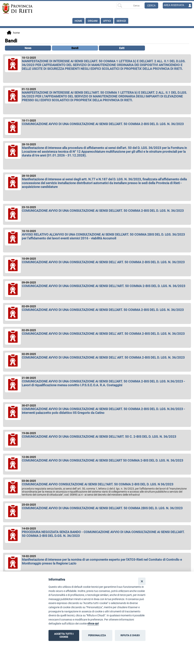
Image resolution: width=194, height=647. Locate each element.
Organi (93, 20)
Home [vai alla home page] (13, 33)
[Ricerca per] (130, 5)
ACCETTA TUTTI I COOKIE (64, 635)
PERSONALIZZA (97, 635)
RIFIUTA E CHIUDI (130, 635)
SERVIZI (121, 20)
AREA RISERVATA (174, 5)
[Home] (21, 8)
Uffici (107, 20)
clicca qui (93, 623)
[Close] (142, 581)
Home (78, 20)
